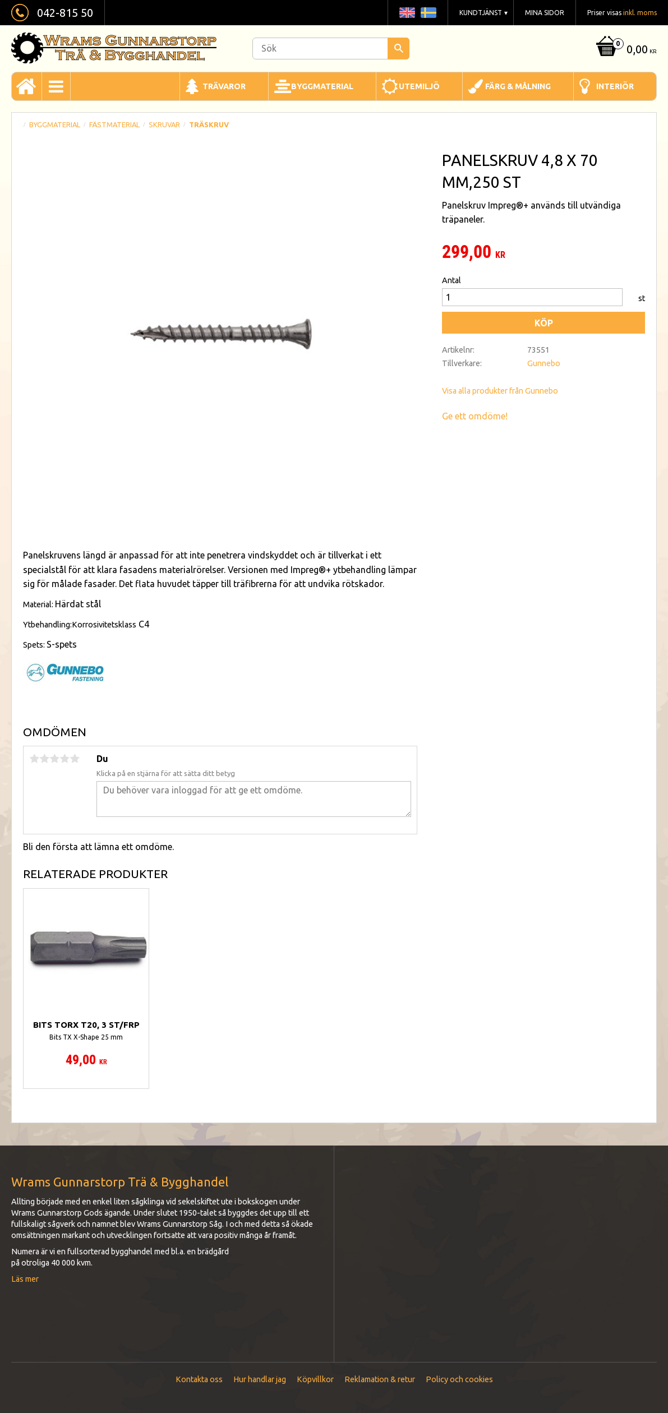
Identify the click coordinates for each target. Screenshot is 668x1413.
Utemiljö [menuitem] (419, 86)
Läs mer (25, 1279)
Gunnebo (543, 363)
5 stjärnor (75, 759)
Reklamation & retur (379, 1379)
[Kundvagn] (625, 50)
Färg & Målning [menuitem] (518, 86)
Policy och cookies (459, 1379)
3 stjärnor (54, 759)
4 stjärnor (64, 759)
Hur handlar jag (259, 1379)
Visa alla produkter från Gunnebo (500, 390)
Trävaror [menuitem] (224, 86)
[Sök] (398, 48)
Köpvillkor (315, 1379)
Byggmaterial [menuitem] (322, 86)
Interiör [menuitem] (615, 86)
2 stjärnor (44, 759)
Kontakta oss (199, 1379)
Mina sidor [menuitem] (544, 12)
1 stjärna (34, 759)
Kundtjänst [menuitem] (480, 12)
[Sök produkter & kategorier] (330, 48)
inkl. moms (640, 12)
